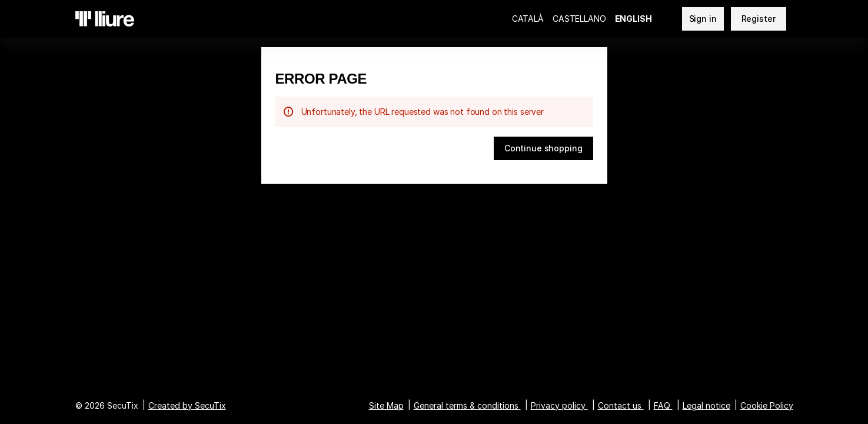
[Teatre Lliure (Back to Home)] (104, 18)
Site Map (386, 405)
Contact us (619, 405)
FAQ (662, 405)
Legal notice (706, 405)
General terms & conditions (466, 405)
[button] (543, 148)
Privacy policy (558, 405)
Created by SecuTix (187, 405)
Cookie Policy (766, 405)
